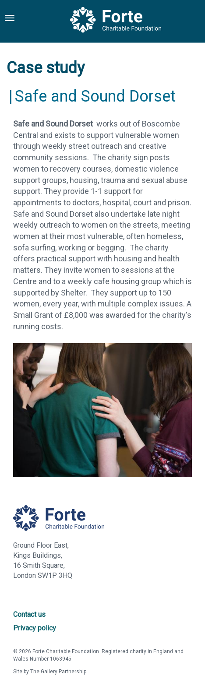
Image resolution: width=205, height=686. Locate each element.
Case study (46, 68)
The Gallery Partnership (58, 671)
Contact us (29, 614)
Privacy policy (34, 628)
